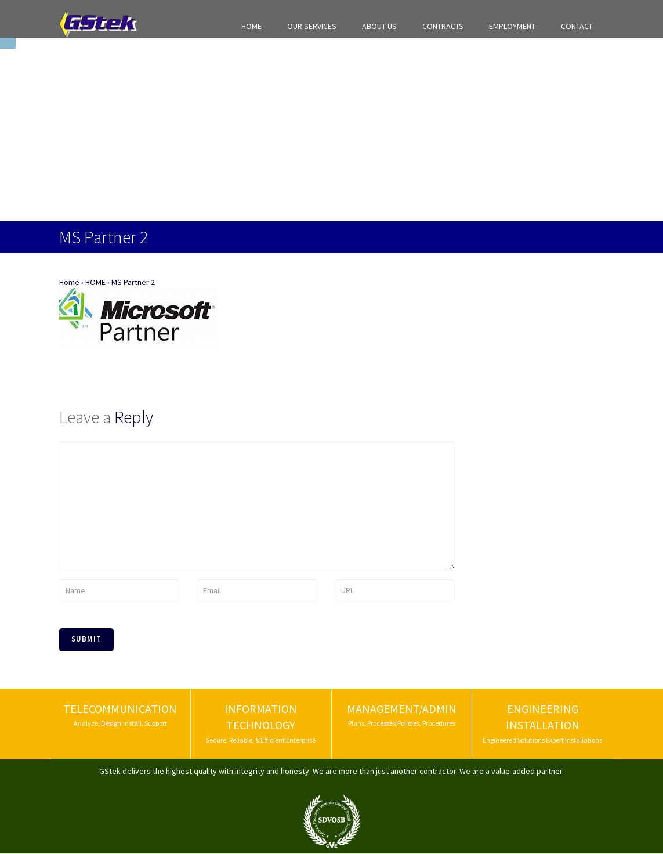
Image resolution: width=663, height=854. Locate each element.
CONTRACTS (442, 26)
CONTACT (577, 26)
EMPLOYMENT (512, 26)
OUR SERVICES (311, 26)
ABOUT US (379, 26)
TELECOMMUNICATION (120, 708)
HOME (251, 26)
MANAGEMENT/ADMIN (402, 708)
